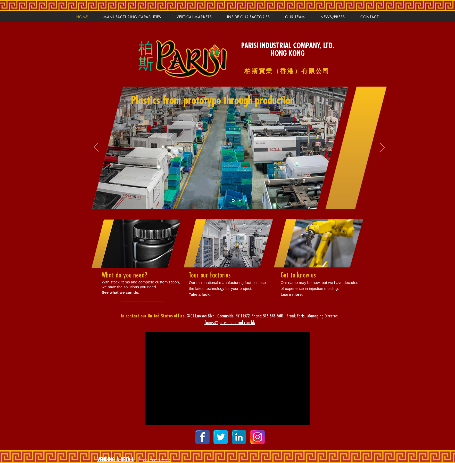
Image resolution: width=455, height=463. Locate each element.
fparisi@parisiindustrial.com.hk (229, 322)
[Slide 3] (245, 200)
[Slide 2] (240, 200)
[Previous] (96, 148)
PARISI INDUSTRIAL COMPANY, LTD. (287, 45)
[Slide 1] (233, 200)
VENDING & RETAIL (115, 459)
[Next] (382, 148)
